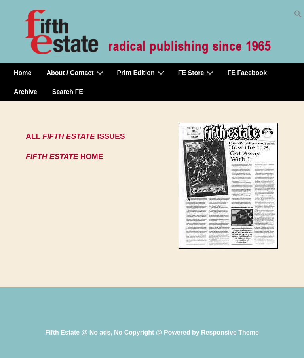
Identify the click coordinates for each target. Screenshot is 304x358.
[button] (298, 15)
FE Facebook (247, 72)
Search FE (67, 91)
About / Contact (75, 72)
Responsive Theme (230, 332)
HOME (64, 156)
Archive (25, 91)
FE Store (197, 72)
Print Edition (141, 72)
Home (22, 72)
